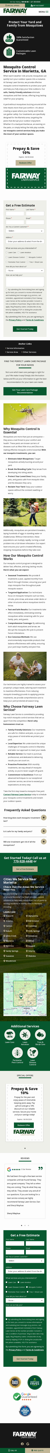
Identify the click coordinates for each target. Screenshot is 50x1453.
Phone (8, 218)
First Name (10, 209)
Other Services (29, 352)
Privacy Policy (15, 320)
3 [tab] (28, 1225)
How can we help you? (14, 275)
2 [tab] (25, 1225)
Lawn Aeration (25, 252)
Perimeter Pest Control (16, 262)
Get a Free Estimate (25, 869)
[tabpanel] (24, 1113)
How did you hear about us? (16, 266)
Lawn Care (12, 252)
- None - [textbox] (10, 270)
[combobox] (25, 270)
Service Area (12, 352)
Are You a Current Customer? (16, 227)
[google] (27, 1443)
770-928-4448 (23, 861)
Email (28, 218)
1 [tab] (25, 1148)
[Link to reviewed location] (25, 1169)
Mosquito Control (35, 257)
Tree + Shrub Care (36, 262)
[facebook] (22, 1443)
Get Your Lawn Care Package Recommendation (25, 391)
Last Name (30, 209)
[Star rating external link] (25, 2)
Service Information (15, 348)
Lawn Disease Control (16, 257)
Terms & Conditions (35, 320)
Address (9, 237)
